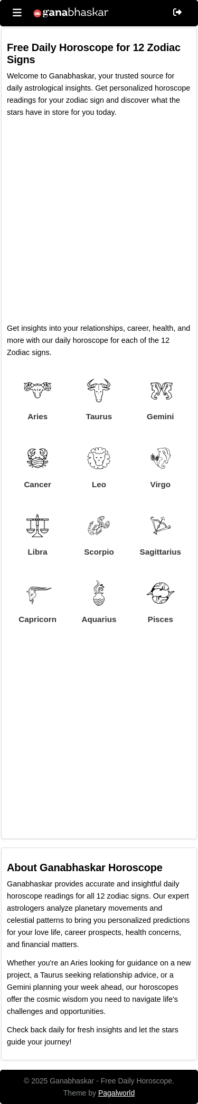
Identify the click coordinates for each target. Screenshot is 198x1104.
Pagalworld (116, 1093)
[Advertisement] (99, 223)
